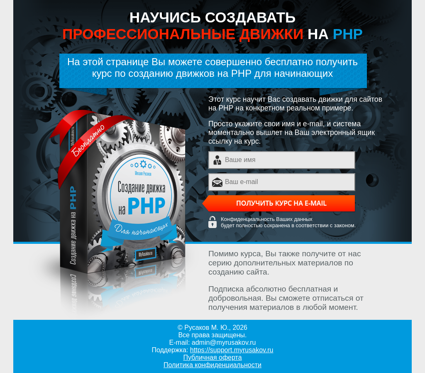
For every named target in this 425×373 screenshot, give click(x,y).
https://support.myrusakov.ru (232, 349)
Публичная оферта (212, 357)
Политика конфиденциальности (212, 364)
